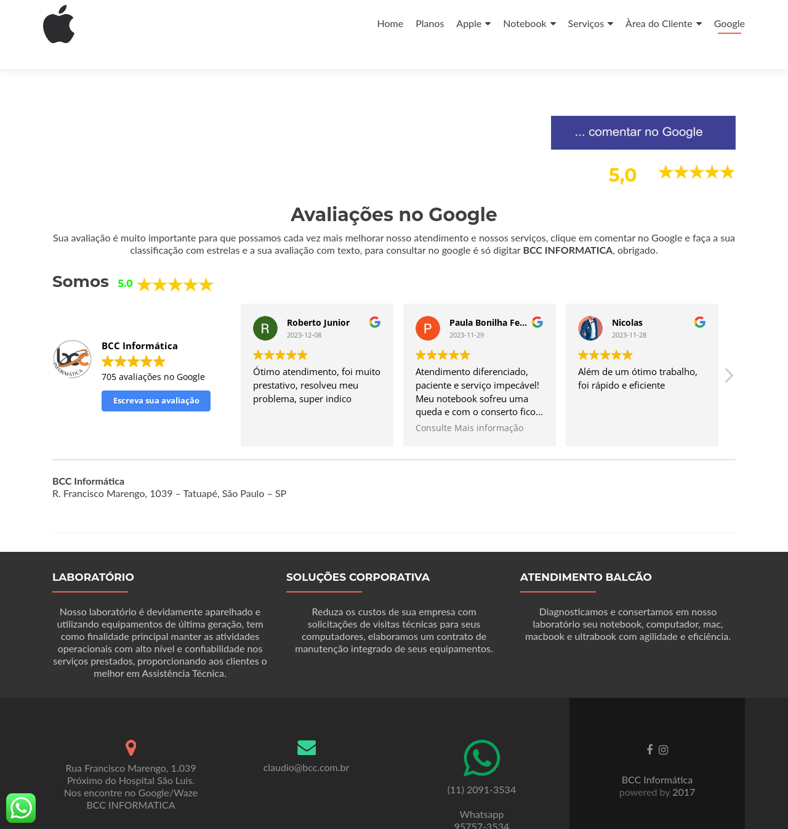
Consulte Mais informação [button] (469, 405)
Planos (430, 23)
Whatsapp (482, 792)
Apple (468, 23)
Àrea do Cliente (659, 23)
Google (729, 23)
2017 (682, 769)
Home (390, 23)
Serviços (586, 23)
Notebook (524, 23)
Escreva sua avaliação (156, 378)
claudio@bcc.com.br (306, 745)
